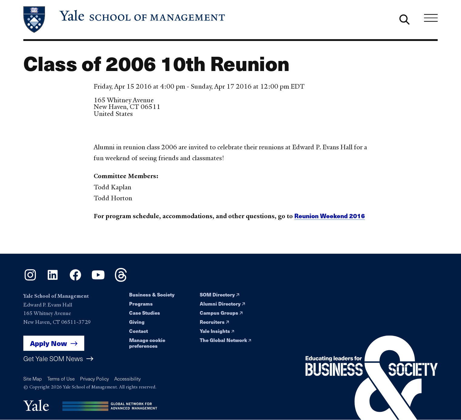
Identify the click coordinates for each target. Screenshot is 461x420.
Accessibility (127, 378)
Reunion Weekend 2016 (329, 215)
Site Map (32, 378)
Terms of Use (61, 378)
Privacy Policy (94, 378)
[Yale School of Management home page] (124, 19)
